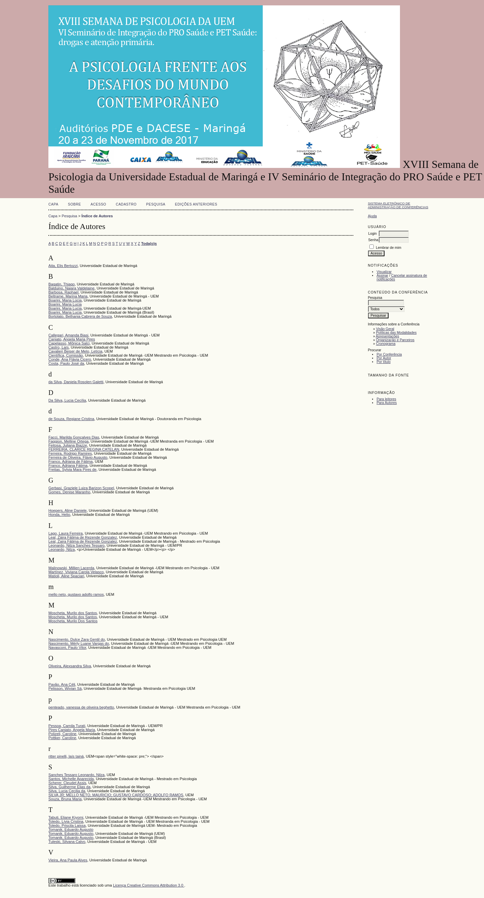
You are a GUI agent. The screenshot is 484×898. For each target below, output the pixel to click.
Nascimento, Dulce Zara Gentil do (76, 639)
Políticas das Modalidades (396, 332)
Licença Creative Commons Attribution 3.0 (148, 885)
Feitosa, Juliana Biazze (67, 445)
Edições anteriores (196, 204)
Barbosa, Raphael (63, 292)
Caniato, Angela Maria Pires (71, 339)
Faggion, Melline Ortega (68, 441)
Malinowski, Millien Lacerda (71, 568)
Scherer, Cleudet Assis (67, 783)
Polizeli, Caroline (62, 734)
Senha (373, 240)
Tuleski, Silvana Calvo (66, 842)
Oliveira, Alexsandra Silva (69, 666)
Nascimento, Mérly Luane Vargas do (78, 643)
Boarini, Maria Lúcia (65, 300)
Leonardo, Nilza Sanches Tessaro (76, 545)
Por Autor (383, 358)
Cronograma (386, 344)
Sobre (74, 204)
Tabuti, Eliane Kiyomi (65, 817)
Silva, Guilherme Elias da (69, 787)
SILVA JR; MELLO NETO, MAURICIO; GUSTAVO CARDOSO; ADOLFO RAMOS (115, 795)
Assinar (382, 275)
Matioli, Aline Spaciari (66, 576)
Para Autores (386, 403)
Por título (383, 362)
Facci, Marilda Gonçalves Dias (73, 437)
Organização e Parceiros (395, 340)
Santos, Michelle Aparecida (71, 779)
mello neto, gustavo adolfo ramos (76, 594)
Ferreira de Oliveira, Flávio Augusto (77, 457)
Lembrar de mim (388, 248)
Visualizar (384, 272)
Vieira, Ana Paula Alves (67, 860)
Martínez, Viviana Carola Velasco (76, 572)
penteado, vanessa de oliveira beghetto (81, 707)
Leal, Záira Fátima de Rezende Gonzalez (82, 537)
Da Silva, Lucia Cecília (67, 400)
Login (372, 233)
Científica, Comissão (65, 355)
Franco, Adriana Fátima (67, 465)
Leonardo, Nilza (61, 549)
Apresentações (387, 336)
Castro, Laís (58, 347)
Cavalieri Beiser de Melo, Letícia (75, 351)
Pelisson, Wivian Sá (65, 688)
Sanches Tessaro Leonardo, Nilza (76, 775)
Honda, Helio (59, 514)
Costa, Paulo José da (66, 363)
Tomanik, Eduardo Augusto (70, 829)
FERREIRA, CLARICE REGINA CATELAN (83, 449)
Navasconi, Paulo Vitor (67, 647)
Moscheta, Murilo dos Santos (72, 613)
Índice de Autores (97, 216)
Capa (53, 204)
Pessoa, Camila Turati (66, 726)
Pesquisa (155, 204)
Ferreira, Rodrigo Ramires (70, 453)
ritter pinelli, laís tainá (66, 756)
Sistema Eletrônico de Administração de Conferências (398, 205)
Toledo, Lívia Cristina (65, 821)
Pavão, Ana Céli (61, 684)
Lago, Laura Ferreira (65, 533)
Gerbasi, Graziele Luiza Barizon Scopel (81, 488)
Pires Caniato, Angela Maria (71, 730)
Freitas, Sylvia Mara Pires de (72, 469)
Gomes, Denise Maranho (69, 492)
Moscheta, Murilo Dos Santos (72, 621)
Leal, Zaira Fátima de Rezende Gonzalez (82, 541)
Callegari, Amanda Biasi (68, 335)
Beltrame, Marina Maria (67, 296)
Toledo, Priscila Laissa (67, 825)
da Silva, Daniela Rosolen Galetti (76, 382)
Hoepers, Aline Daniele (67, 510)
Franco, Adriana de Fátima (70, 461)
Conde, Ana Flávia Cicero (69, 359)
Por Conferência (389, 354)
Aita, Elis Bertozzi (63, 266)
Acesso (98, 204)
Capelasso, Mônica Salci (69, 343)
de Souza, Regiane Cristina (71, 419)
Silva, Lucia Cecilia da (66, 791)
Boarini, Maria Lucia (65, 304)
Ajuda (372, 216)
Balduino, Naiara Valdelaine (71, 288)
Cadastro (126, 204)
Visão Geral (385, 329)
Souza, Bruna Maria (65, 799)
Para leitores (386, 399)
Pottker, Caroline (62, 738)
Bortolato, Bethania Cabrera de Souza (80, 316)
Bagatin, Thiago (61, 284)
